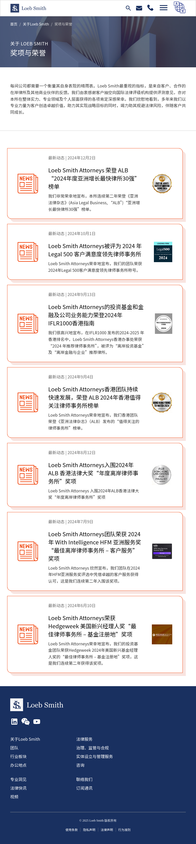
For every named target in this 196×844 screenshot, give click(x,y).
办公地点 (18, 765)
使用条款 (71, 830)
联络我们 (84, 779)
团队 (14, 748)
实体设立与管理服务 (94, 756)
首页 (13, 24)
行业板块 (18, 756)
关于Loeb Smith (36, 24)
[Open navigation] (163, 8)
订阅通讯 (84, 788)
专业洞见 (18, 779)
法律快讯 (18, 788)
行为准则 (124, 830)
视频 (14, 797)
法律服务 (84, 739)
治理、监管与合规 (92, 748)
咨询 (80, 765)
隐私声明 (89, 830)
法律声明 (107, 830)
